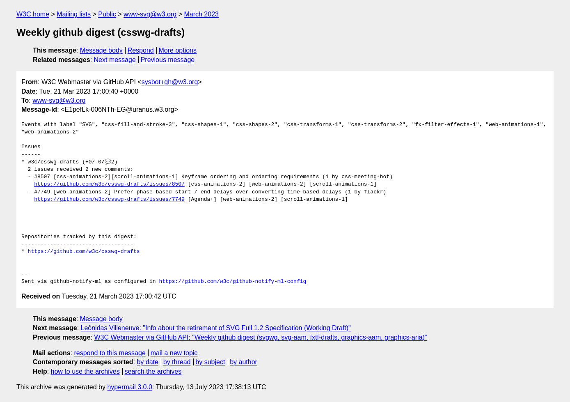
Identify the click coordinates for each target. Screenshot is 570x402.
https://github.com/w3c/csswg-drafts (84, 251)
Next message (115, 59)
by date (147, 361)
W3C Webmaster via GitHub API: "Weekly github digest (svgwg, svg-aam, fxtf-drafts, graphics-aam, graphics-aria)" (260, 337)
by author (243, 361)
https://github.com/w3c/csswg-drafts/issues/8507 (109, 184)
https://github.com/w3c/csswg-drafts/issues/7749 (109, 199)
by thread (177, 361)
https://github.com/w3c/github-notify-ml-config (232, 281)
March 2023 (201, 14)
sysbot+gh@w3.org (170, 81)
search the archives (153, 371)
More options (178, 50)
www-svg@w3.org (150, 14)
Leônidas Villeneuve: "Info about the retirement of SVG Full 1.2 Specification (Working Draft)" (216, 327)
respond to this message (109, 352)
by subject (210, 361)
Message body (101, 50)
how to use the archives (85, 371)
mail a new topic (174, 352)
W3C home (32, 14)
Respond (141, 50)
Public (107, 14)
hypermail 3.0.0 (129, 387)
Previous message (168, 59)
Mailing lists (74, 14)
